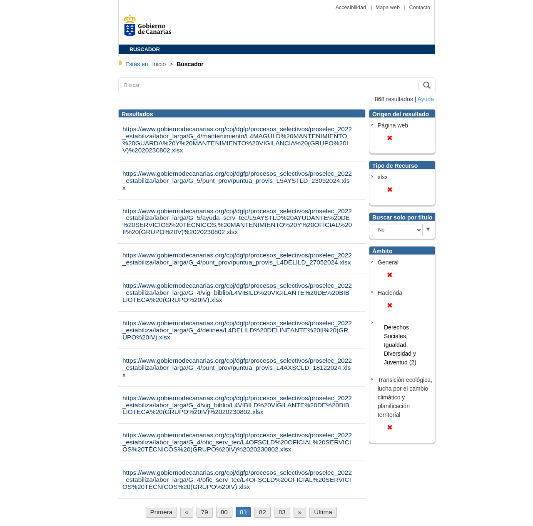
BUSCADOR (145, 49)
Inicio (159, 64)
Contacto (419, 7)
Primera (161, 512)
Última (323, 512)
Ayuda (426, 99)
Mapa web (388, 7)
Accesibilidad (352, 7)
